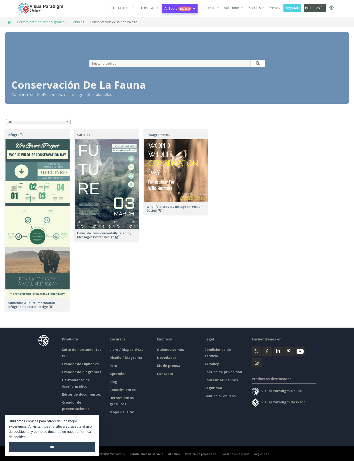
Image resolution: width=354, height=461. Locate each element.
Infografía (16, 134)
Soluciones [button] (233, 7)
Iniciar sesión (314, 7)
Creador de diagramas (81, 372)
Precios (274, 7)
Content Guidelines (221, 380)
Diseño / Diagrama (125, 357)
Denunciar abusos (220, 396)
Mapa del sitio (121, 412)
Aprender (117, 373)
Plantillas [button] (256, 7)
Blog (113, 381)
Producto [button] (119, 7)
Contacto (165, 373)
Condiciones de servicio (146, 454)
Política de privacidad (223, 372)
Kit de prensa (168, 365)
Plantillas (77, 22)
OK (52, 447)
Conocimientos (122, 389)
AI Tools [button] (179, 8)
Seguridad (213, 388)
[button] (145, 8)
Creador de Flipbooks (80, 364)
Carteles (83, 134)
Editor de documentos (81, 394)
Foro (113, 365)
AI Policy (211, 364)
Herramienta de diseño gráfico (41, 22)
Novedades (167, 357)
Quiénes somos (170, 349)
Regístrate (292, 7)
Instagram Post (158, 134)
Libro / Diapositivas (126, 349)
